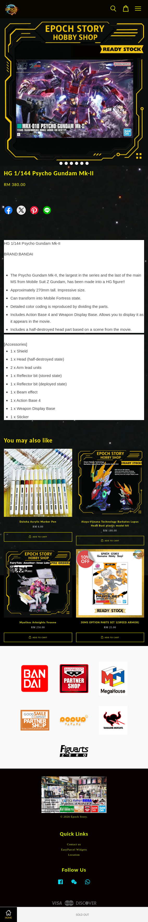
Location (74, 854)
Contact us (74, 844)
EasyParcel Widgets (74, 849)
